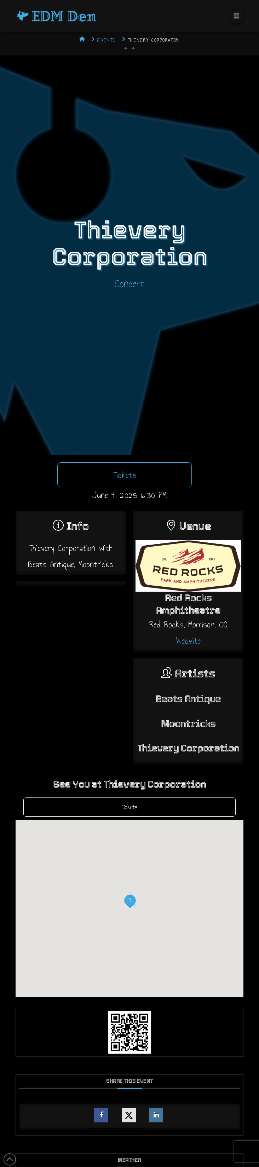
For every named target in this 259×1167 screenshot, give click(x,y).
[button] (236, 16)
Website (188, 641)
